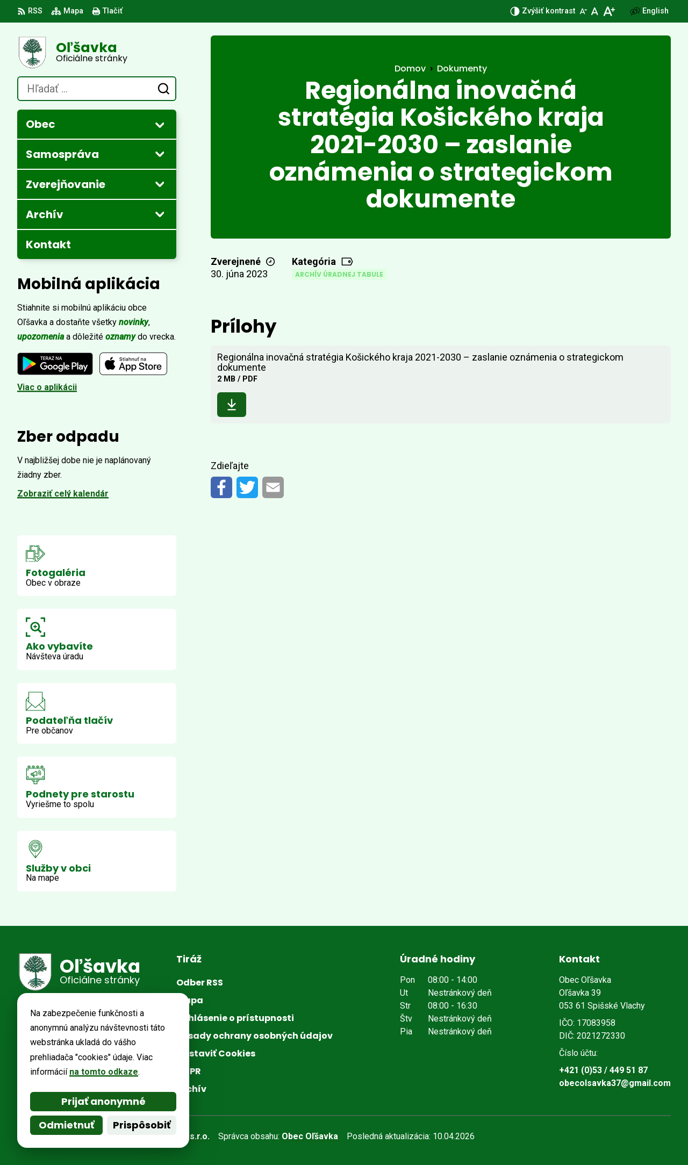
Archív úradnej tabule (339, 274)
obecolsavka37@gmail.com (615, 1083)
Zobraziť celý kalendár (63, 493)
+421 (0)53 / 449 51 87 (603, 1070)
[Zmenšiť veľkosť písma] (583, 11)
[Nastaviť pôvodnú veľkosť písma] (594, 11)
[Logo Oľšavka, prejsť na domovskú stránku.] (96, 52)
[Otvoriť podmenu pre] (159, 124)
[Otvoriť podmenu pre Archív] (159, 214)
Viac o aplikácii (47, 387)
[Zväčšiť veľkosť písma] (608, 11)
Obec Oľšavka (310, 1136)
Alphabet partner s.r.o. (164, 1136)
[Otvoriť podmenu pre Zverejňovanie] (159, 184)
